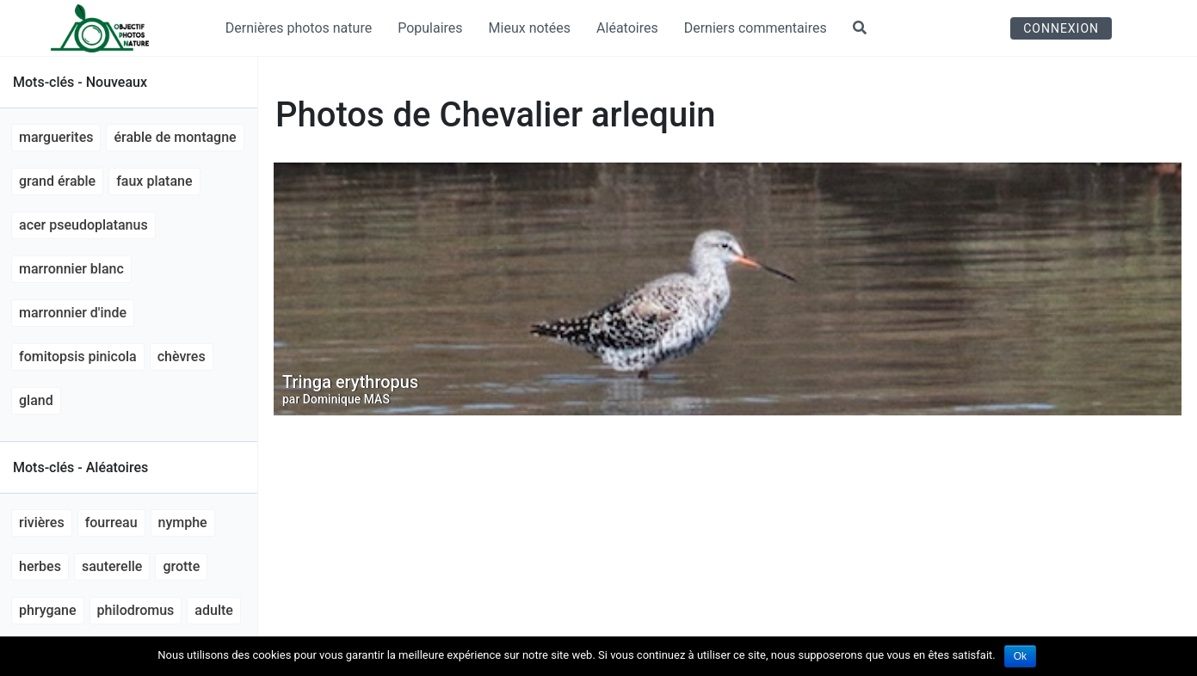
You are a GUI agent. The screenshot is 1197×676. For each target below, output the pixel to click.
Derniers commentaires (755, 28)
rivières (42, 522)
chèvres (181, 356)
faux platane (154, 181)
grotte (181, 566)
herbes (40, 566)
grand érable (57, 181)
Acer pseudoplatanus (83, 225)
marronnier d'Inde (72, 312)
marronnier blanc (71, 269)
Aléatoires (627, 28)
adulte (213, 610)
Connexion (1061, 28)
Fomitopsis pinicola (78, 356)
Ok (1020, 656)
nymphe (182, 522)
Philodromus (136, 610)
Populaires (430, 28)
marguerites (56, 137)
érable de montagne (175, 137)
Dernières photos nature (298, 28)
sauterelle (112, 566)
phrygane (48, 610)
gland (36, 400)
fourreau (111, 522)
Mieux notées (530, 28)
